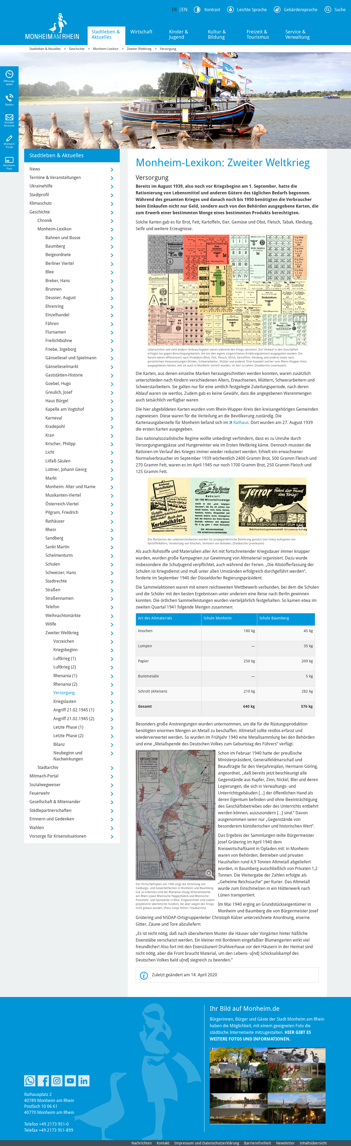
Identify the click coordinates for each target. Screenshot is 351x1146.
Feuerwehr (39, 793)
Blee (49, 271)
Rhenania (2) (65, 684)
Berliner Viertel (59, 263)
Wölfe (50, 624)
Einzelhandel (57, 314)
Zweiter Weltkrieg (139, 49)
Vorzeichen (63, 641)
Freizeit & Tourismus (258, 34)
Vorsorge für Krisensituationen (57, 836)
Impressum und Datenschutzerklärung (206, 1143)
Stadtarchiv (47, 767)
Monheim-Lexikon (105, 49)
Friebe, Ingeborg (60, 349)
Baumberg (55, 246)
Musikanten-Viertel (63, 495)
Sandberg (54, 538)
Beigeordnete (58, 254)
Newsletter (285, 1143)
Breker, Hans (57, 280)
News (34, 169)
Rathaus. (241, 422)
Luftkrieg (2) (64, 667)
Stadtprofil (39, 194)
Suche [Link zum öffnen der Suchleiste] (340, 9)
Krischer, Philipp (60, 443)
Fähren (52, 323)
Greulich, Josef (58, 392)
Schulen (52, 564)
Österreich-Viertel (62, 503)
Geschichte (76, 49)
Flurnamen (55, 332)
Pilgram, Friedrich (61, 512)
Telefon (52, 606)
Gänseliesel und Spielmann (70, 357)
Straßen (52, 589)
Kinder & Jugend (178, 34)
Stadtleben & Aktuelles (106, 34)
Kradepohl (55, 426)
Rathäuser (55, 521)
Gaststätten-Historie (64, 375)
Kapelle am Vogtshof (64, 409)
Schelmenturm (59, 555)
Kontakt (163, 1143)
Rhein (50, 529)
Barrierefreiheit (257, 1143)
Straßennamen (59, 598)
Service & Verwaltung (297, 34)
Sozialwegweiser (45, 784)
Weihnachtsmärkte (63, 615)
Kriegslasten (64, 701)
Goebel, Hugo (58, 383)
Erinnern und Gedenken (51, 818)
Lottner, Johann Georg (66, 469)
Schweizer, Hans (60, 572)
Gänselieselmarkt (61, 366)
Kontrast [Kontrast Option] (212, 9)
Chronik (44, 220)
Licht (49, 452)
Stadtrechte (56, 581)
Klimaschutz (40, 203)
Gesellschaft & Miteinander (54, 801)
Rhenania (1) (65, 675)
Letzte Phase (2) (68, 735)
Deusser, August (60, 297)
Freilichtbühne (58, 340)
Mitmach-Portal (43, 775)
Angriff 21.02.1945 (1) (73, 709)
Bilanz (59, 744)
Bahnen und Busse (62, 237)
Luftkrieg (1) (64, 658)
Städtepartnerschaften (50, 810)
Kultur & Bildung (217, 34)
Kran (49, 435)
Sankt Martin (57, 546)
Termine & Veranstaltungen (55, 177)
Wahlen (36, 827)
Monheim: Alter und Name (70, 486)
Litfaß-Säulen (57, 460)
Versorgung (168, 49)
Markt (51, 478)
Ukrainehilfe (41, 186)
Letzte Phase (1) (68, 727)
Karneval (53, 418)
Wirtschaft (141, 31)
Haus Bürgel (56, 400)
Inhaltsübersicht (313, 1143)
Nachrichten (141, 1143)
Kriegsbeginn (65, 649)
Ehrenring (54, 306)
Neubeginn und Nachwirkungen (68, 755)
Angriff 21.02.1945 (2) (73, 718)
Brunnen (53, 289)
